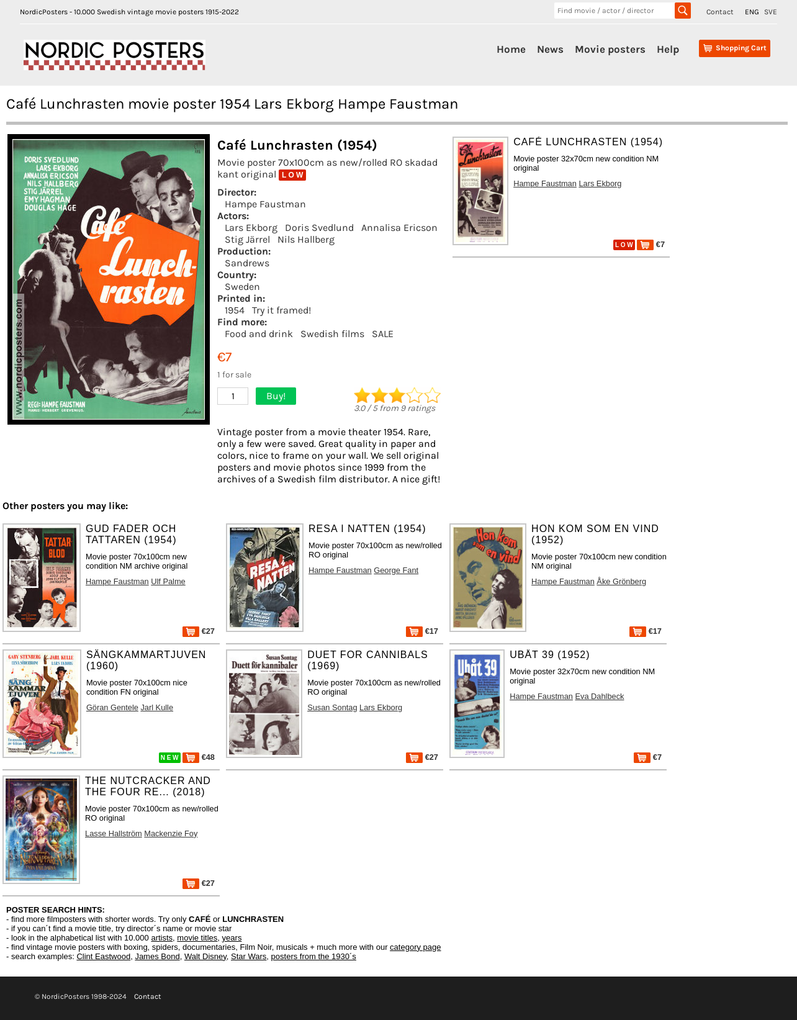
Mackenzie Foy (170, 833)
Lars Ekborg (251, 227)
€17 (422, 631)
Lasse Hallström (113, 833)
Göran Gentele (112, 707)
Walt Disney (205, 956)
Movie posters (610, 49)
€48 (198, 757)
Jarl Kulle (156, 707)
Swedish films (332, 334)
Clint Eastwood (103, 956)
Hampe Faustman (265, 204)
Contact (720, 11)
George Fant (396, 570)
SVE (770, 11)
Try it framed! (281, 310)
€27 (198, 631)
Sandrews (247, 263)
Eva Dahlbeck (599, 696)
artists (162, 937)
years (232, 937)
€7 (651, 244)
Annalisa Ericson (399, 227)
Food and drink (259, 334)
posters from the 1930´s (313, 956)
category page (415, 947)
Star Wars (248, 956)
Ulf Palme (168, 581)
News (550, 49)
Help (668, 49)
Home (511, 49)
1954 (235, 310)
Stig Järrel (247, 239)
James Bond (157, 956)
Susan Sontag (332, 707)
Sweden (242, 286)
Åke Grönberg (621, 581)
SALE (383, 334)
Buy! (276, 396)
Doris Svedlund (319, 227)
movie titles (197, 937)
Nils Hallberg (306, 239)
